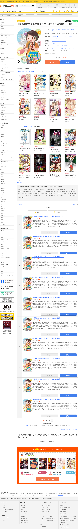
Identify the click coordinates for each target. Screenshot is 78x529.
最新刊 (37, 212)
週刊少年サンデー (4, 264)
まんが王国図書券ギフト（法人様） (68, 518)
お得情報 (3, 520)
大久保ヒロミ (3, 186)
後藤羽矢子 (58, 37)
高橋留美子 (3, 213)
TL (26, 11)
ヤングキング (3, 266)
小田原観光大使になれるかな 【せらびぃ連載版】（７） (48, 338)
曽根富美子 (3, 208)
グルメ (2, 163)
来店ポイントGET (4, 51)
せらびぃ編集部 (30, 72)
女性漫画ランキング (45, 507)
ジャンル (55, 11)
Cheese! (2, 251)
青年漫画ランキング (45, 511)
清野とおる (3, 206)
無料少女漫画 (3, 112)
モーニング (3, 260)
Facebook (43, 526)
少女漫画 (3, 127)
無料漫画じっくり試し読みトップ (19, 498)
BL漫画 (2, 136)
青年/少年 (20, 11)
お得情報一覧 (3, 53)
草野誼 (2, 197)
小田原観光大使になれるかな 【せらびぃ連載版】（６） (48, 318)
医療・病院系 (3, 166)
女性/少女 (14, 11)
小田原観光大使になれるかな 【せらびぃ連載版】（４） (48, 277)
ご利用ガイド (3, 74)
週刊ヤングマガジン (5, 237)
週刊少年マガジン (4, 246)
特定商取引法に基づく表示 (66, 527)
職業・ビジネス (4, 148)
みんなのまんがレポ (5, 99)
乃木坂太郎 (3, 215)
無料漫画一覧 (3, 107)
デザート (3, 269)
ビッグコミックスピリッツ (6, 242)
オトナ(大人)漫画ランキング (47, 520)
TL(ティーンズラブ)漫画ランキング (49, 516)
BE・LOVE (3, 230)
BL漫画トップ (4, 42)
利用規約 (62, 522)
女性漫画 (3, 125)
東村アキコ (3, 217)
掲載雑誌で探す (4, 92)
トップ (2, 11)
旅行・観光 (60, 48)
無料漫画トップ (4, 22)
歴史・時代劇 (3, 152)
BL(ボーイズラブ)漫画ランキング (48, 518)
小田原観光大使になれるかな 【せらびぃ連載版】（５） (48, 297)
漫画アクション (4, 271)
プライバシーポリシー (65, 524)
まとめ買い (57, 212)
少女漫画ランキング (45, 509)
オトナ (37, 11)
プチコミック (3, 235)
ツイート (69, 21)
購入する (68, 62)
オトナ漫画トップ (4, 44)
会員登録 (3, 59)
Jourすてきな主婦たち (5, 257)
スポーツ (3, 154)
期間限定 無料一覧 (5, 119)
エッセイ (54, 48)
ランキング (62, 11)
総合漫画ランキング (45, 505)
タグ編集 (20, 182)
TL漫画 (2, 134)
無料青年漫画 (3, 114)
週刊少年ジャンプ (4, 239)
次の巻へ (74, 204)
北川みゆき (3, 195)
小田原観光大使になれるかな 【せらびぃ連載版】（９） (48, 379)
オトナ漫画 (3, 139)
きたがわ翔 (3, 192)
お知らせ (3, 70)
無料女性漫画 (3, 110)
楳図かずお (3, 183)
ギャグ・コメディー (5, 145)
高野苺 (2, 210)
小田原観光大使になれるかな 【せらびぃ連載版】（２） (48, 236)
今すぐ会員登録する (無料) (47, 479)
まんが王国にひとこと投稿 (6, 79)
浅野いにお (3, 174)
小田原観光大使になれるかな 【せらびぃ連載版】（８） (48, 358)
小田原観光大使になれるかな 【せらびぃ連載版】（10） (48, 399)
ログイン (3, 61)
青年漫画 (3, 130)
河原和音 (3, 190)
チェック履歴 (3, 64)
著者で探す (3, 90)
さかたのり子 (3, 199)
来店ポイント (74, 11)
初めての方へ (3, 77)
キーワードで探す (4, 94)
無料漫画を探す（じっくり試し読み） (69, 429)
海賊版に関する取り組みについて (7, 311)
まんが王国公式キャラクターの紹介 (68, 516)
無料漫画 (43, 11)
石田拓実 (3, 179)
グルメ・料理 (67, 48)
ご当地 (72, 48)
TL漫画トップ (4, 40)
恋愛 (2, 141)
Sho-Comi (3, 262)
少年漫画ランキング (45, 514)
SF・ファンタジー (5, 161)
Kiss (2, 244)
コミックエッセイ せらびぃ (25, 126)
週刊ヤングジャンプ (5, 248)
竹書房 (54, 43)
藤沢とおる (3, 219)
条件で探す (3, 85)
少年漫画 (3, 132)
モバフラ (3, 273)
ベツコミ (3, 255)
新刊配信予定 (3, 28)
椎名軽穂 (3, 201)
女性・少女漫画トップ (5, 35)
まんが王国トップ (4, 498)
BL (31, 11)
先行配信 (8, 11)
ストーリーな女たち (5, 232)
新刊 (68, 11)
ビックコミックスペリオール (7, 275)
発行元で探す (3, 97)
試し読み (52, 62)
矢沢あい (3, 224)
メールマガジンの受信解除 (7, 509)
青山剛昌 (3, 172)
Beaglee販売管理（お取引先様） (67, 520)
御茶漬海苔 (3, 188)
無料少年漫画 (3, 116)
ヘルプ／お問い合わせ (5, 72)
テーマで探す (3, 88)
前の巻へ (21, 204)
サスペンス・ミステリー (6, 150)
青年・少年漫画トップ (5, 37)
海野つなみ (3, 181)
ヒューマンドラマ (4, 143)
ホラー (2, 159)
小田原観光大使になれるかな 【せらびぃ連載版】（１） (48, 216)
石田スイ (3, 176)
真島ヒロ (3, 222)
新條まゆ (3, 204)
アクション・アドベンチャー (7, 157)
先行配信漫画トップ (5, 33)
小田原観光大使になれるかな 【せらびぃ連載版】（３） (48, 257)
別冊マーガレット (4, 253)
